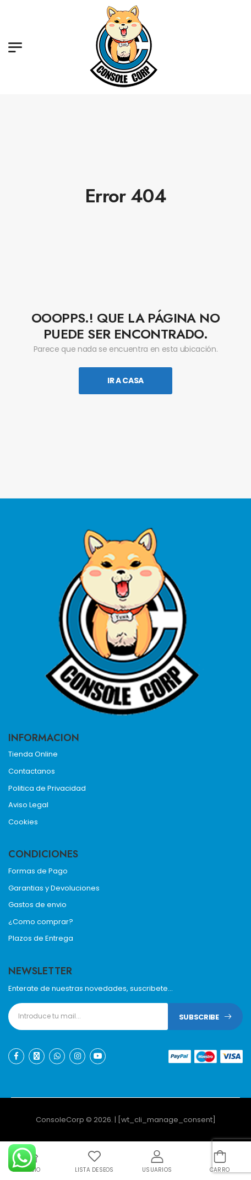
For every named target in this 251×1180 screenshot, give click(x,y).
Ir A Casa (125, 380)
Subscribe (199, 1017)
